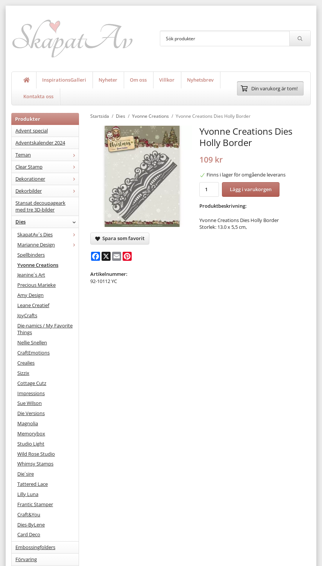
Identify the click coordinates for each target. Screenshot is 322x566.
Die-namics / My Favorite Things (45, 329)
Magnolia (27, 423)
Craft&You (28, 514)
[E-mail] (116, 256)
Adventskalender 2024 (40, 142)
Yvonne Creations (37, 265)
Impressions (31, 393)
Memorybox (31, 433)
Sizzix (23, 373)
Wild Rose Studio (36, 453)
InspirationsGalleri (64, 79)
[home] (26, 80)
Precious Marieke (36, 284)
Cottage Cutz (31, 383)
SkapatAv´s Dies (48, 234)
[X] (106, 256)
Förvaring (26, 559)
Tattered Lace (32, 484)
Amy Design (30, 295)
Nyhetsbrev (200, 79)
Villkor (167, 79)
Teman (47, 154)
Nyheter (108, 79)
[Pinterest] (127, 256)
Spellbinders (31, 254)
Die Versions (31, 413)
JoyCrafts (27, 315)
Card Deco (28, 534)
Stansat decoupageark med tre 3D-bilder (40, 206)
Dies (47, 221)
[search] (299, 38)
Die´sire (25, 473)
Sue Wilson (29, 403)
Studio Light (30, 443)
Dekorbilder (47, 190)
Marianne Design (48, 244)
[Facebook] (95, 256)
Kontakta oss (38, 96)
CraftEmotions (33, 352)
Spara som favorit (119, 238)
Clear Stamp (47, 166)
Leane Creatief (33, 305)
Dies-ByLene (31, 524)
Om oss (138, 79)
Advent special (31, 130)
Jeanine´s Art (31, 274)
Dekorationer (47, 178)
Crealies (26, 362)
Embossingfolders (35, 547)
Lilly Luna (27, 494)
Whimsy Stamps (35, 463)
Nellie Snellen (32, 342)
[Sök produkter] (224, 38)
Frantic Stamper (35, 504)
